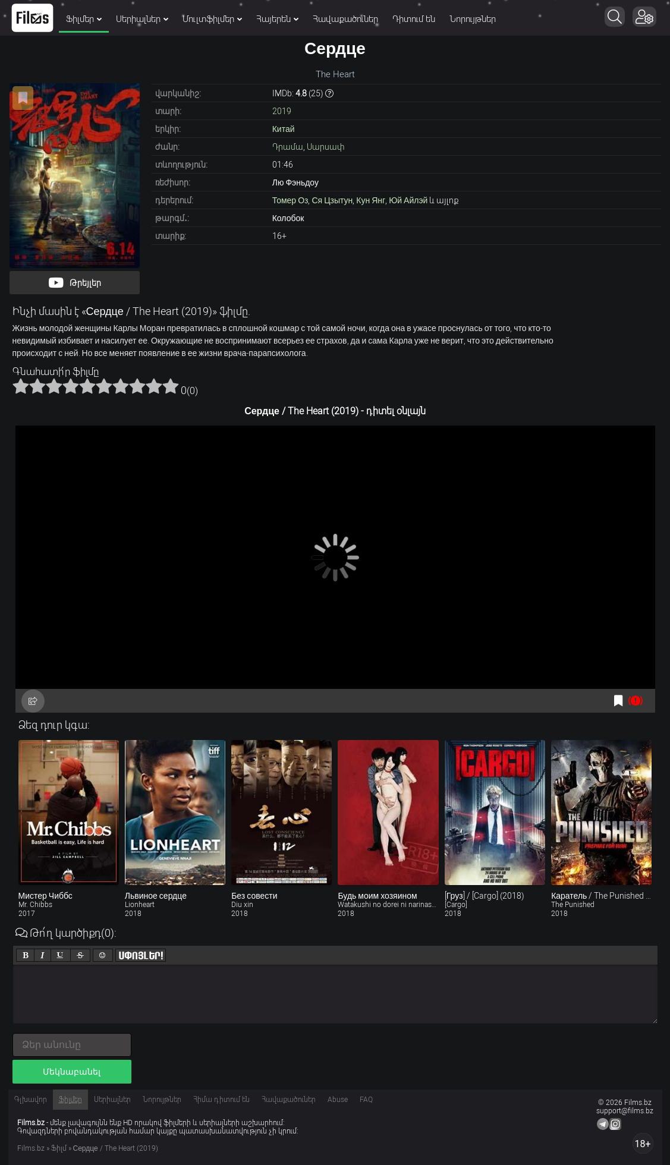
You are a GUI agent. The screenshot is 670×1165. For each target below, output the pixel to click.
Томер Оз (290, 200)
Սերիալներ (142, 19)
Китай (283, 129)
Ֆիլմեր (84, 19)
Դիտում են (413, 19)
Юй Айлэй (408, 200)
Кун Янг (370, 200)
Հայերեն (277, 19)
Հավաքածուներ (345, 19)
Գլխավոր (30, 1099)
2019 (281, 111)
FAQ (366, 1099)
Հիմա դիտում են (221, 1099)
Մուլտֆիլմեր (212, 19)
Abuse (338, 1099)
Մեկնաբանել (71, 1071)
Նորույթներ (472, 19)
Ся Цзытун (332, 200)
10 (170, 385)
